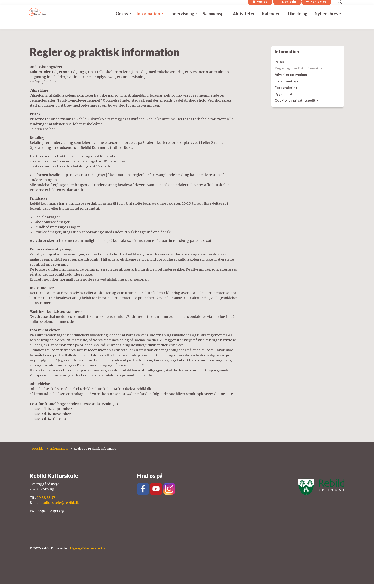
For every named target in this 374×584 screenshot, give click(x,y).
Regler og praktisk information (299, 68)
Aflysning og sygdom (291, 75)
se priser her (144, 298)
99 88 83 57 (45, 497)
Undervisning (181, 23)
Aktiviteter (244, 23)
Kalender (271, 23)
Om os (122, 23)
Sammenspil (214, 23)
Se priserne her (42, 129)
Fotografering (286, 87)
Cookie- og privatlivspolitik (296, 100)
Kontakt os (316, 11)
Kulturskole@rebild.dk (132, 389)
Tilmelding (297, 23)
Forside (260, 11)
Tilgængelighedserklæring (87, 548)
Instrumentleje (286, 81)
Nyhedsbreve (328, 23)
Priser (279, 62)
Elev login (287, 11)
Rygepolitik (284, 94)
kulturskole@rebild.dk (60, 503)
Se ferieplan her (43, 82)
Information (148, 23)
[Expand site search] (339, 11)
